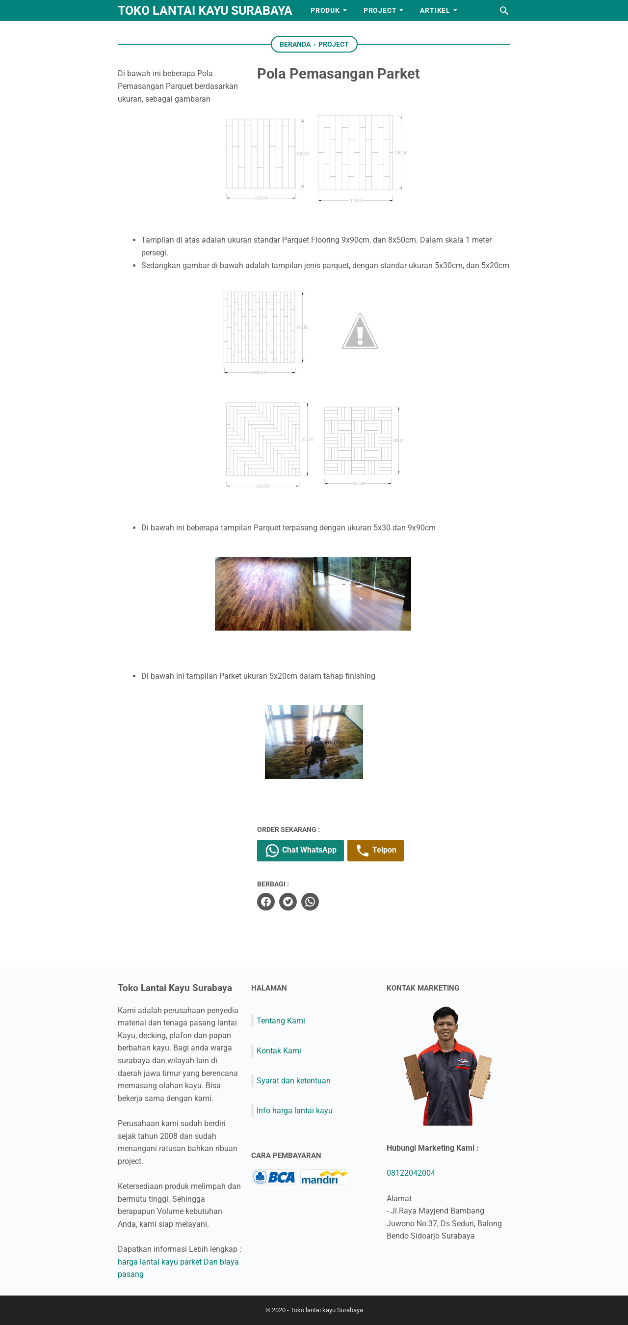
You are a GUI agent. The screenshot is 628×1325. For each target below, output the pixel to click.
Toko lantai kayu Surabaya (205, 10)
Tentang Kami (281, 1020)
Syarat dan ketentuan (294, 1080)
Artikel (435, 10)
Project (380, 10)
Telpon (388, 850)
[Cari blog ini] (504, 11)
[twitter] (301, 902)
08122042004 (411, 1173)
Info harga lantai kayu (295, 1110)
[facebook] (279, 902)
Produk (325, 10)
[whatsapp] (323, 902)
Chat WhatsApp (313, 850)
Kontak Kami (279, 1050)
